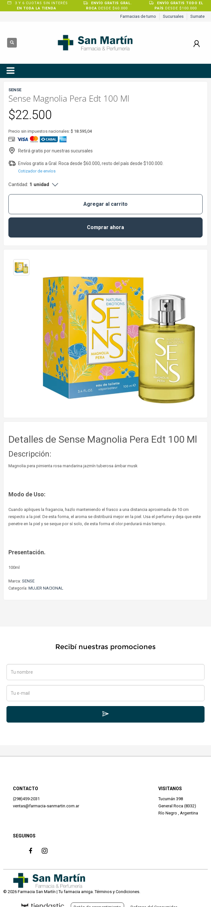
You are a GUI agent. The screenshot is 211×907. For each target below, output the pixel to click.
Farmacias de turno (138, 16)
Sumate (197, 16)
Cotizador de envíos (37, 171)
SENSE (28, 581)
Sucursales (173, 16)
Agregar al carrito (105, 204)
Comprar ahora (105, 227)
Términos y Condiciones (117, 891)
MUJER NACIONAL (45, 588)
